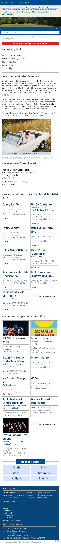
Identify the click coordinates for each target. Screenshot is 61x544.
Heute (12, 497)
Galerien (47, 493)
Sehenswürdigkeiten (7, 497)
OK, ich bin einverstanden (40, 12)
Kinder (16, 497)
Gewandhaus (23, 495)
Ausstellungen (30, 495)
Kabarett (44, 495)
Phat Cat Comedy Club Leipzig (37, 37)
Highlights (40, 493)
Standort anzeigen (8, 184)
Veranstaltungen (13, 37)
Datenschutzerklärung (22, 12)
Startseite (4, 37)
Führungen (22, 497)
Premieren (38, 495)
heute (40, 29)
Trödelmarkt (37, 497)
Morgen (47, 495)
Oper (51, 495)
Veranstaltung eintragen (12, 520)
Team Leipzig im (37, 542)
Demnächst (7, 493)
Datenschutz (18, 542)
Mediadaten (9, 542)
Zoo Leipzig (24, 493)
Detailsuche (7, 518)
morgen (46, 29)
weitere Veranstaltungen (44, 296)
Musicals (44, 497)
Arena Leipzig (29, 497)
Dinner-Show (16, 493)
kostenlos (6, 511)
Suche (21, 37)
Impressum (27, 542)
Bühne (26, 37)
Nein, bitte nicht (7, 14)
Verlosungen (6, 495)
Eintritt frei (31, 493)
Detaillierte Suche (55, 29)
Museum (12, 495)
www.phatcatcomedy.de (19, 181)
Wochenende (17, 495)
